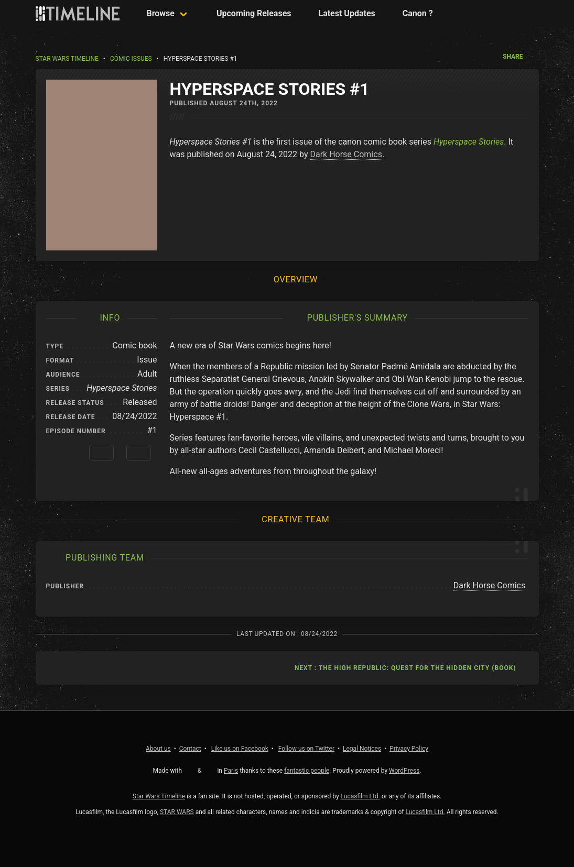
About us (158, 748)
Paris (231, 770)
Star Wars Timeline (67, 58)
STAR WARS (177, 812)
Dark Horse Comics (346, 154)
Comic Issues (131, 58)
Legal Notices (362, 748)
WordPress (404, 770)
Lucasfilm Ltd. (360, 796)
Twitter (306, 748)
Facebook (239, 748)
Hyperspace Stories (469, 142)
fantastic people (306, 770)
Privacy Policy (408, 748)
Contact (190, 748)
